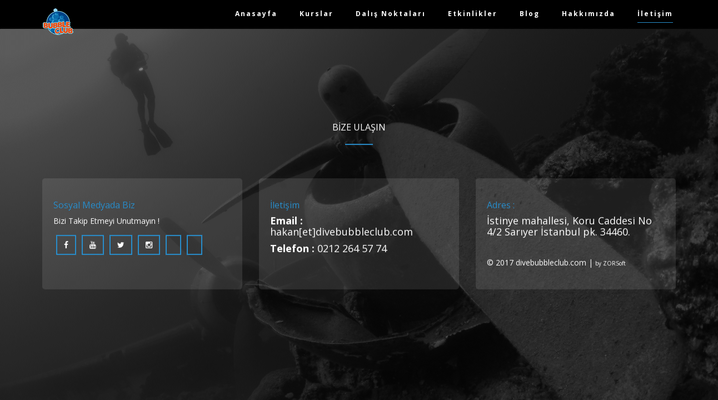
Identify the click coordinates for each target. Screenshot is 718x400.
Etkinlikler (472, 13)
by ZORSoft (610, 264)
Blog (530, 13)
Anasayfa (256, 13)
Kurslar (316, 13)
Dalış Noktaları (391, 13)
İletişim (655, 13)
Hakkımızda (588, 13)
